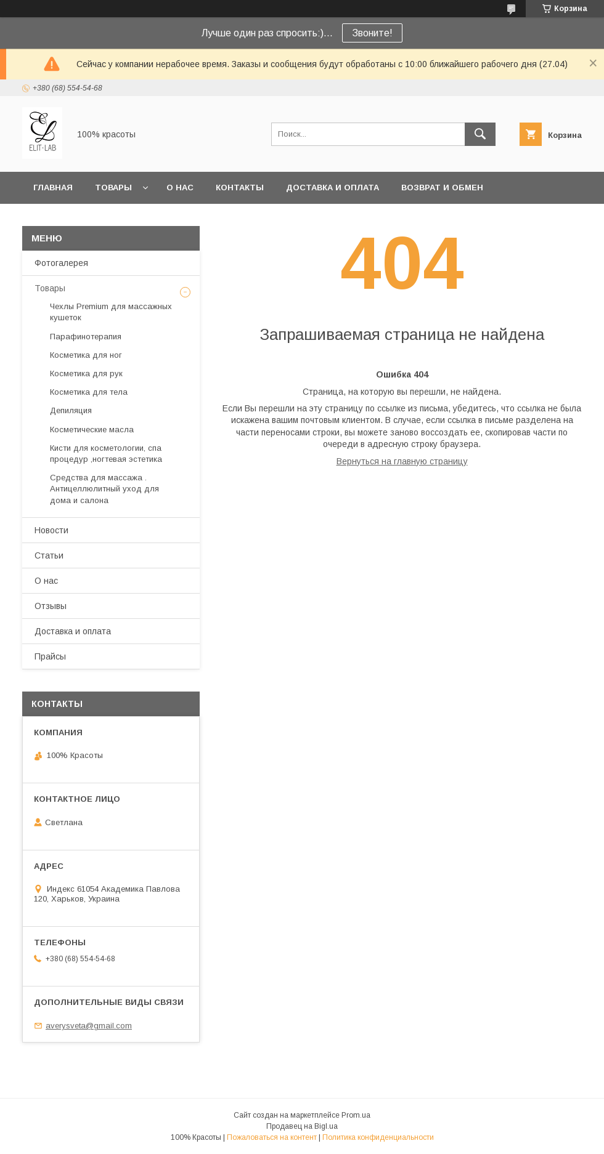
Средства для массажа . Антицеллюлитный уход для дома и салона (104, 488)
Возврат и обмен (442, 187)
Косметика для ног (86, 355)
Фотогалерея (61, 263)
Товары (113, 187)
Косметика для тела (89, 392)
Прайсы (50, 656)
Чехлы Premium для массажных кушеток (111, 312)
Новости (51, 530)
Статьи (49, 555)
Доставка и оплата (332, 187)
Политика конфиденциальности (378, 1137)
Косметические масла (92, 429)
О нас (180, 187)
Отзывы (51, 606)
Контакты (240, 187)
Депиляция (71, 410)
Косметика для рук (86, 373)
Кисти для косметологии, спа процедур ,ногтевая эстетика (106, 453)
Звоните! (372, 33)
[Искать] (480, 134)
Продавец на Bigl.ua (302, 1126)
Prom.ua (355, 1115)
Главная (53, 187)
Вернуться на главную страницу (402, 461)
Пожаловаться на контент (272, 1137)
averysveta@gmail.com (89, 1025)
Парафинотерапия (85, 336)
